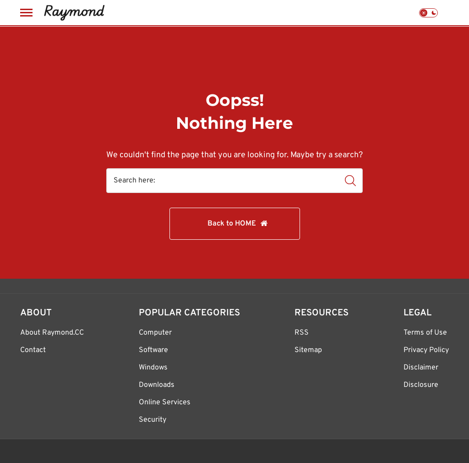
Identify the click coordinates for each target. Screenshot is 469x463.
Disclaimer (421, 367)
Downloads (157, 385)
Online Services (165, 402)
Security (152, 419)
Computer (155, 332)
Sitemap (308, 350)
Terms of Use (425, 332)
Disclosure (421, 385)
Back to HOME (231, 223)
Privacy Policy (426, 350)
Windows (153, 367)
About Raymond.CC (52, 332)
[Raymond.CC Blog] (74, 13)
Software (153, 350)
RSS (301, 332)
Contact (33, 350)
